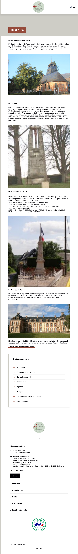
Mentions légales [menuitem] (19, 544)
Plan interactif (20, 401)
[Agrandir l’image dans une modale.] (39, 74)
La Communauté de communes (27, 396)
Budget (18, 392)
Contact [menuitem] (39, 548)
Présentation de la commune (26, 372)
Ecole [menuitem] (13, 497)
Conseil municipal (22, 377)
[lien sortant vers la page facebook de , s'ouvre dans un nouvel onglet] (39, 439)
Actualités (19, 367)
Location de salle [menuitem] (18, 510)
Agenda (18, 387)
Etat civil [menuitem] (15, 484)
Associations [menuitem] (16, 490)
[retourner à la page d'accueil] (38, 7)
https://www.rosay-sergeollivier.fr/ (22, 347)
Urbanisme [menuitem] (16, 503)
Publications (20, 382)
